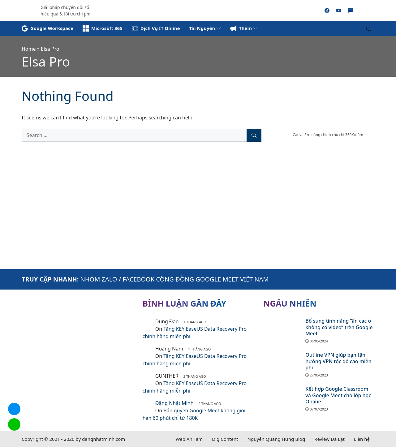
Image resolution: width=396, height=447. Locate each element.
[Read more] (198, 9)
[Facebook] (327, 10)
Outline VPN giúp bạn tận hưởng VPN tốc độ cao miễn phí (338, 361)
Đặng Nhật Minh (174, 403)
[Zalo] (350, 10)
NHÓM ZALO (98, 279)
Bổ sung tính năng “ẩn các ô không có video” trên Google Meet (338, 327)
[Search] (254, 135)
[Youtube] (339, 10)
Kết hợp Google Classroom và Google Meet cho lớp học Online (338, 395)
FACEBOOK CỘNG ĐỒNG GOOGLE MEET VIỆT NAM (196, 279)
